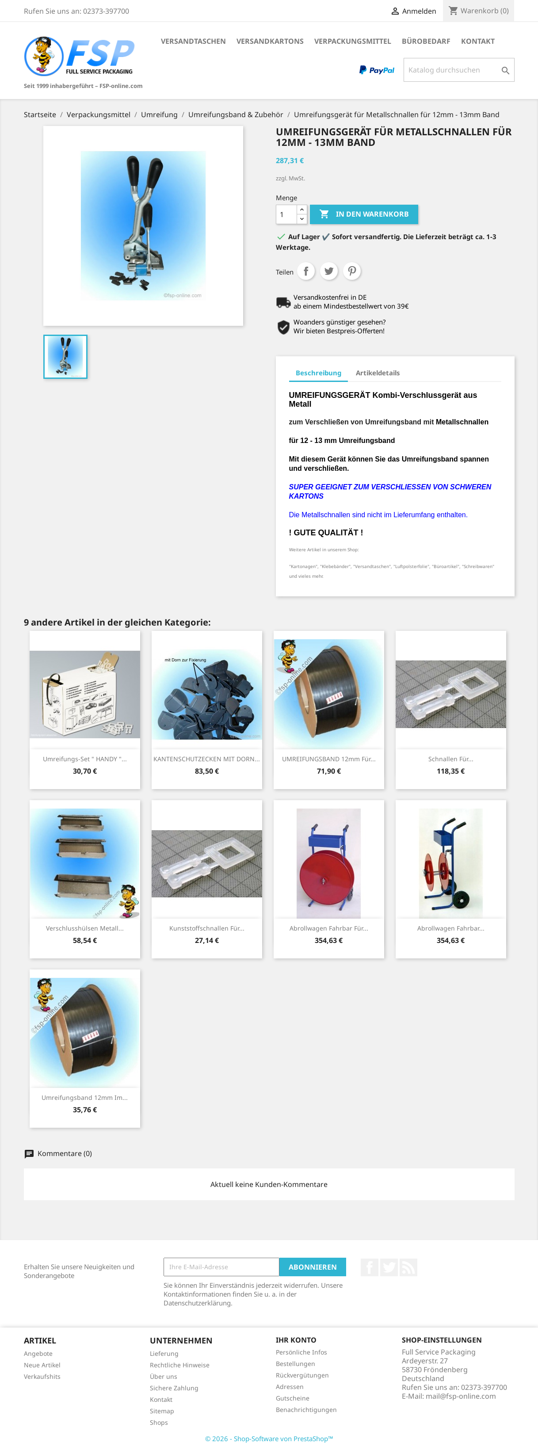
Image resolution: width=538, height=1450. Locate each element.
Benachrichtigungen (306, 1409)
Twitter (389, 1267)
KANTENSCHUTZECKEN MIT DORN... (206, 759)
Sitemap (162, 1411)
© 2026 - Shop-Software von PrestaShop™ (269, 1438)
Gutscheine (292, 1398)
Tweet (329, 271)
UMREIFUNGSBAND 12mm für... (329, 759)
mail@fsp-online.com (461, 1396)
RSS (408, 1267)
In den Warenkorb (364, 214)
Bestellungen (295, 1363)
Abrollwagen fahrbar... (451, 928)
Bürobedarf (426, 41)
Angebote (38, 1353)
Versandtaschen (193, 41)
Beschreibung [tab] (318, 372)
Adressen (290, 1386)
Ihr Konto (296, 1340)
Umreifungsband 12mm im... (85, 1097)
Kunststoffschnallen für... (206, 928)
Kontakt (478, 41)
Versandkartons (270, 41)
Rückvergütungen (302, 1375)
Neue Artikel (42, 1365)
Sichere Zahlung (174, 1388)
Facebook (369, 1267)
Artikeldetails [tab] (378, 372)
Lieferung (164, 1353)
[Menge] (286, 214)
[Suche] (459, 70)
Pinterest (352, 271)
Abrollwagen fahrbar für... (329, 928)
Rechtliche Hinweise (180, 1365)
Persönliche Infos (301, 1352)
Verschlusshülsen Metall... (85, 928)
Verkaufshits (42, 1376)
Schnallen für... (450, 759)
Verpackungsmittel (352, 41)
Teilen (306, 271)
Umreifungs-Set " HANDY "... (85, 759)
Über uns (163, 1376)
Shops (159, 1422)
